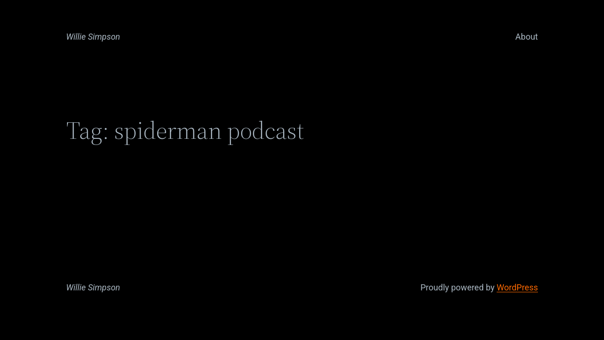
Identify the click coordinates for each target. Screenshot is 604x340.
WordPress (517, 287)
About (526, 37)
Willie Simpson (93, 37)
